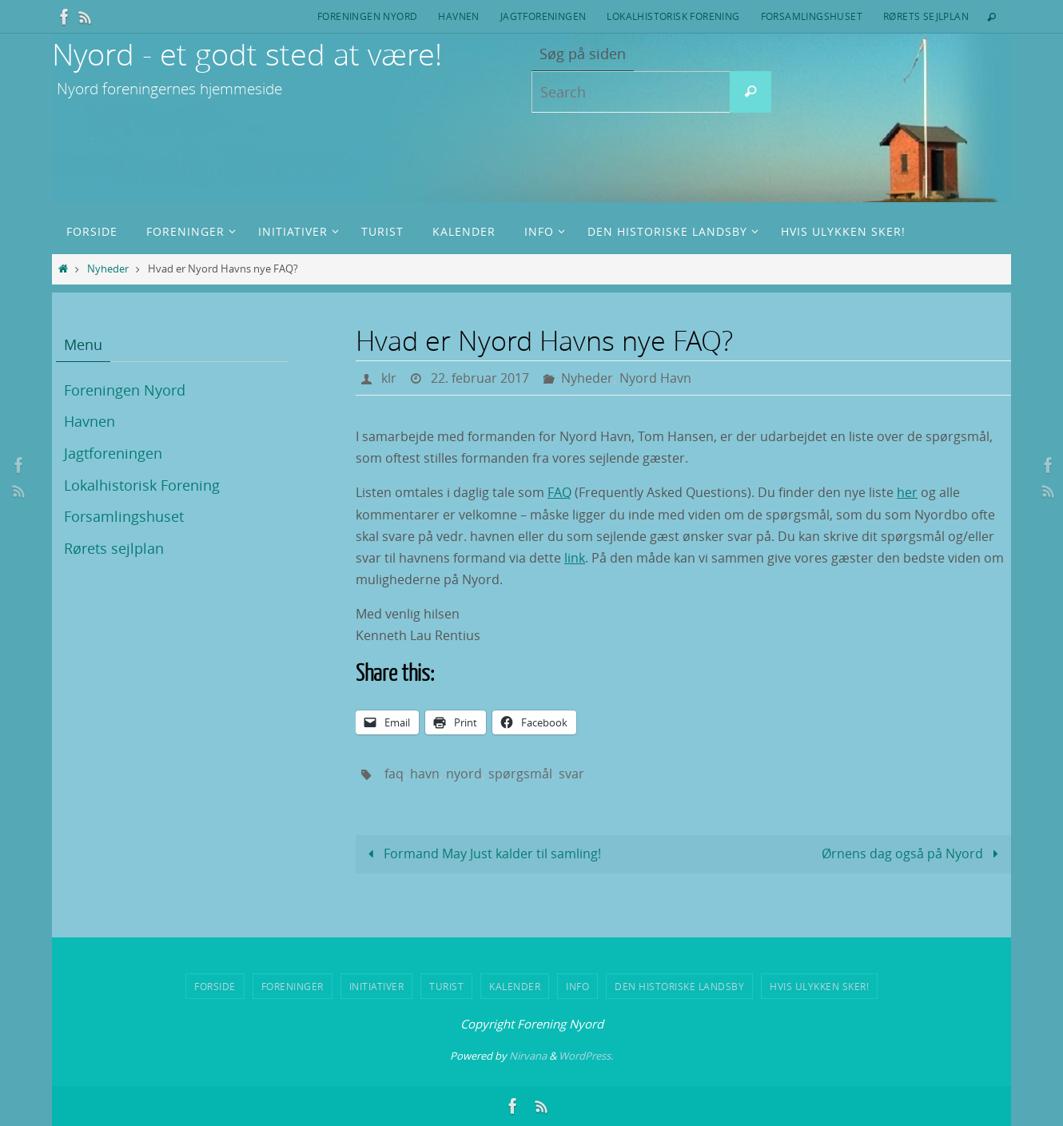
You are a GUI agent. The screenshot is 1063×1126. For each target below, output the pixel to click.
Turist (446, 986)
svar (571, 773)
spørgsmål (520, 773)
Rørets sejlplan (926, 16)
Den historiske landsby (679, 986)
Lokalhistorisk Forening (673, 16)
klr (388, 378)
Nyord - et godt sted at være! (247, 54)
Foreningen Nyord (367, 16)
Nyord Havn (655, 378)
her (907, 492)
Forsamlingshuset (811, 16)
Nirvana (528, 1055)
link (574, 558)
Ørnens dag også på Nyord (913, 853)
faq (394, 773)
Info (577, 986)
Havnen (458, 16)
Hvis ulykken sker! (819, 986)
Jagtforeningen (543, 16)
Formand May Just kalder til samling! (481, 853)
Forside (215, 986)
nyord (464, 773)
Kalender (514, 986)
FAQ (559, 492)
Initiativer (376, 986)
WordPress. (586, 1055)
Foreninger (292, 986)
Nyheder (108, 269)
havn (425, 773)
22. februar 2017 (480, 378)
